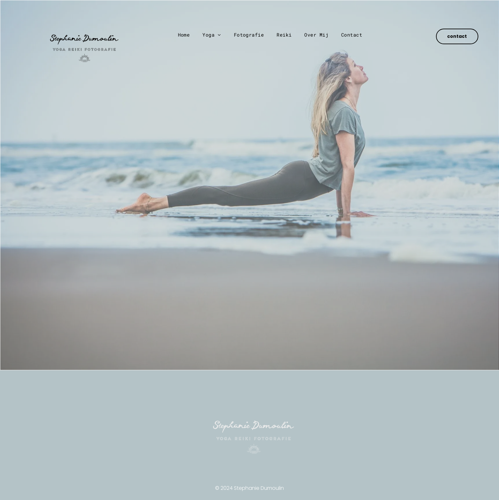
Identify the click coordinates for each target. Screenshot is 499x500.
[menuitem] (184, 34)
